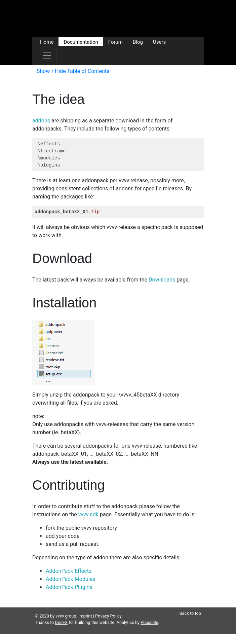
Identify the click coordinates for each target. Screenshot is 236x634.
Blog (138, 42)
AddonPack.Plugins (69, 587)
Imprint (85, 616)
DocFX (61, 622)
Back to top (190, 613)
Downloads (162, 279)
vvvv (60, 616)
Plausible (149, 622)
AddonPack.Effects (68, 571)
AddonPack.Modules (70, 579)
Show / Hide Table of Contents (73, 71)
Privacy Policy (108, 616)
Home (46, 42)
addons (41, 120)
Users (159, 42)
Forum (115, 42)
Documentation (81, 42)
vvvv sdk (88, 514)
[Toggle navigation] (47, 55)
